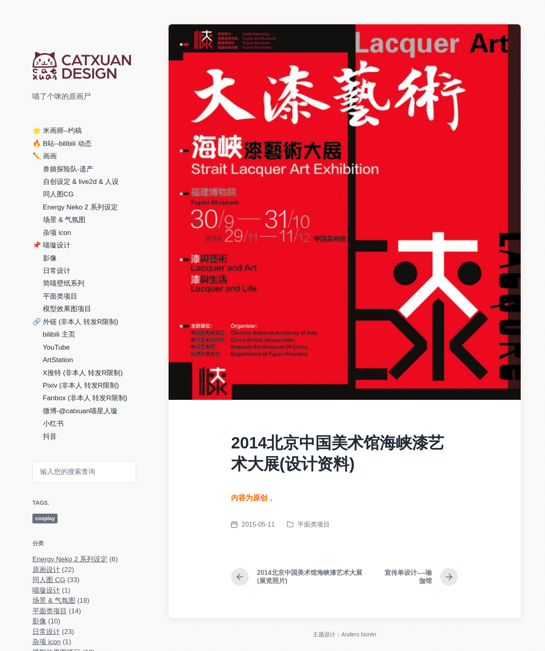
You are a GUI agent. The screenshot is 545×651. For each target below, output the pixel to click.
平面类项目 (60, 296)
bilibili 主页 (59, 334)
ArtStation (58, 360)
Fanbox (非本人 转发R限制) (85, 398)
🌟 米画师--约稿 (57, 130)
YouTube (56, 347)
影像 (50, 258)
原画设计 (46, 570)
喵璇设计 (46, 590)
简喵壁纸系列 (63, 283)
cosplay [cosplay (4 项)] (45, 518)
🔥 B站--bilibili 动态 (62, 143)
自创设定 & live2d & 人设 (81, 182)
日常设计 (57, 271)
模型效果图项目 (67, 309)
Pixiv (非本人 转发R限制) (81, 385)
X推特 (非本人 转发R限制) (83, 373)
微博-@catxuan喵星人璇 (80, 411)
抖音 (50, 436)
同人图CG (58, 194)
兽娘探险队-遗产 (68, 169)
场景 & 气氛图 (64, 220)
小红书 (53, 423)
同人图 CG (48, 580)
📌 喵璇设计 (51, 245)
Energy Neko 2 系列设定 (80, 207)
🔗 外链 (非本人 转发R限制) (75, 322)
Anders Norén (358, 634)
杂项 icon (57, 233)
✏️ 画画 (44, 156)
